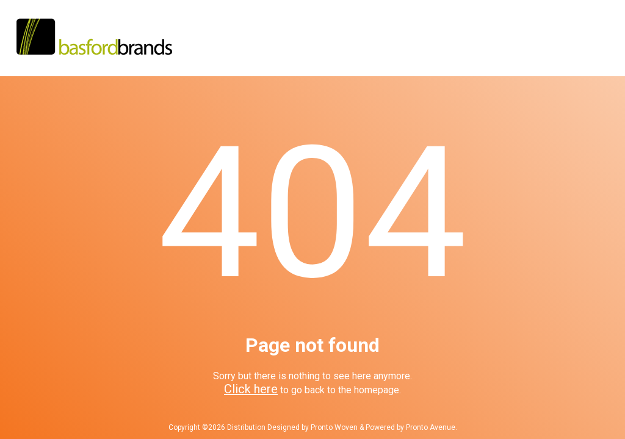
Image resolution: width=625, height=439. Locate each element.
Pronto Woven (334, 427)
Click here (251, 389)
